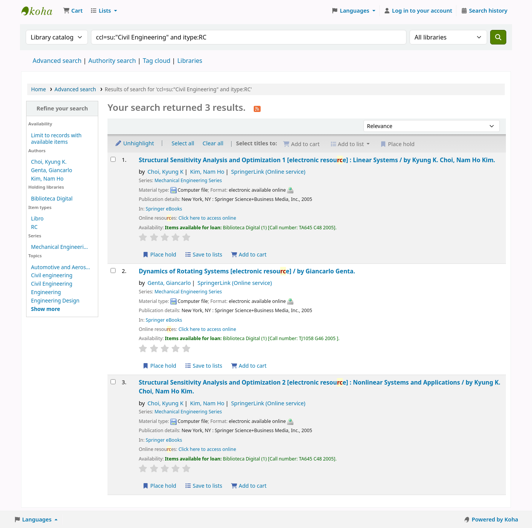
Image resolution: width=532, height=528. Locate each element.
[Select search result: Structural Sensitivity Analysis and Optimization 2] (113, 381)
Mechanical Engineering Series (188, 180)
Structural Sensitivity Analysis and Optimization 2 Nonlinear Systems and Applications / (319, 386)
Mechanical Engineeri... (59, 246)
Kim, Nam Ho (47, 178)
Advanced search (57, 60)
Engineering (46, 292)
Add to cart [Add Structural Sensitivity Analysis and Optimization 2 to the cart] (249, 485)
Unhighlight (134, 143)
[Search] (498, 37)
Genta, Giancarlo (51, 170)
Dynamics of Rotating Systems (247, 271)
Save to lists (203, 254)
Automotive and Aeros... (60, 267)
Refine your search (62, 108)
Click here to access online (207, 218)
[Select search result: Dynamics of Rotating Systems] (113, 270)
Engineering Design (55, 300)
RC (34, 226)
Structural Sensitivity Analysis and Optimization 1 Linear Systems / (317, 160)
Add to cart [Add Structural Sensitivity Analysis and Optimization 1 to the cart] (249, 254)
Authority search (112, 60)
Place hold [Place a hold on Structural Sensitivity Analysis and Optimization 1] (159, 254)
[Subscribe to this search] (257, 108)
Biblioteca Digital (52, 198)
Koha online (40, 10)
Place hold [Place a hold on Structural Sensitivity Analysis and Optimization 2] (159, 485)
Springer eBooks (164, 209)
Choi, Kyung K (165, 171)
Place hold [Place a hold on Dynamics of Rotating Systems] (159, 365)
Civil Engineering (52, 283)
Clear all (213, 143)
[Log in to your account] (418, 10)
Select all (183, 143)
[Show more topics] (45, 309)
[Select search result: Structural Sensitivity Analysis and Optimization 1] (113, 159)
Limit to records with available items (56, 138)
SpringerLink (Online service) (268, 171)
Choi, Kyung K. (49, 161)
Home (38, 89)
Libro (37, 218)
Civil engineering (52, 275)
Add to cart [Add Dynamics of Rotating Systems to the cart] (249, 365)
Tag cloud (156, 60)
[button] (73, 10)
